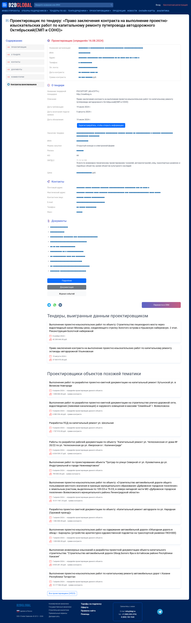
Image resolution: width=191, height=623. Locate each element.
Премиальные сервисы (58, 613)
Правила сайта (88, 610)
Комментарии (17, 77)
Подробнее (67, 280)
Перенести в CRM (161, 305)
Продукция (119, 11)
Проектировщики (99, 11)
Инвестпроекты (11, 11)
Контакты (15, 62)
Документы (16, 69)
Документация (67, 287)
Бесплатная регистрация (175, 5)
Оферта (84, 607)
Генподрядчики (77, 11)
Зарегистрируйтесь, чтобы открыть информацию (101, 125)
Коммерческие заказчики (59, 604)
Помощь (85, 614)
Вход (158, 5)
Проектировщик (18, 47)
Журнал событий (67, 294)
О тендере (15, 55)
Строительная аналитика (59, 610)
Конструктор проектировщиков (24, 84)
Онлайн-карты (147, 11)
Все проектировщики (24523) (62, 593)
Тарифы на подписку (91, 604)
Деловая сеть (54, 616)
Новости (132, 11)
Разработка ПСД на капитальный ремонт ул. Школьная (81, 422)
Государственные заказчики (60, 607)
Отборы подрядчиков (34, 11)
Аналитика (163, 11)
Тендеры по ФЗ (58, 11)
